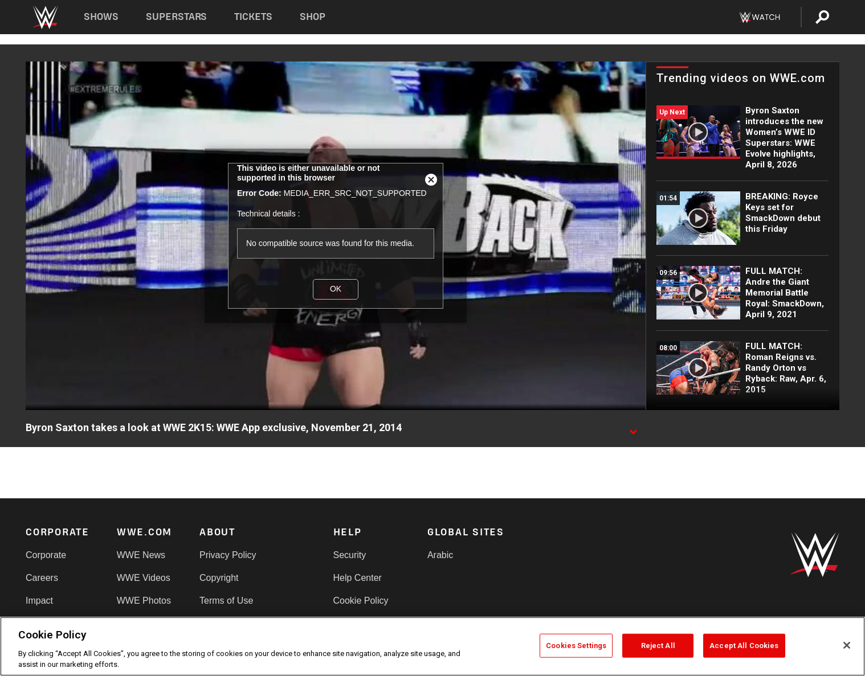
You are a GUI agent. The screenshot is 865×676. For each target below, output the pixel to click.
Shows (101, 16)
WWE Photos (144, 600)
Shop (312, 16)
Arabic (440, 555)
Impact (39, 600)
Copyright (218, 578)
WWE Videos (143, 578)
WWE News (141, 555)
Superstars (176, 16)
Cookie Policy (361, 600)
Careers (42, 578)
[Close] (846, 645)
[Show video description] (633, 428)
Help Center (357, 578)
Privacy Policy (227, 555)
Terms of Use (226, 600)
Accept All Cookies (743, 645)
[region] (432, 646)
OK (335, 288)
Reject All (658, 645)
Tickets (253, 16)
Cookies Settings (576, 645)
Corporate (46, 555)
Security (349, 555)
